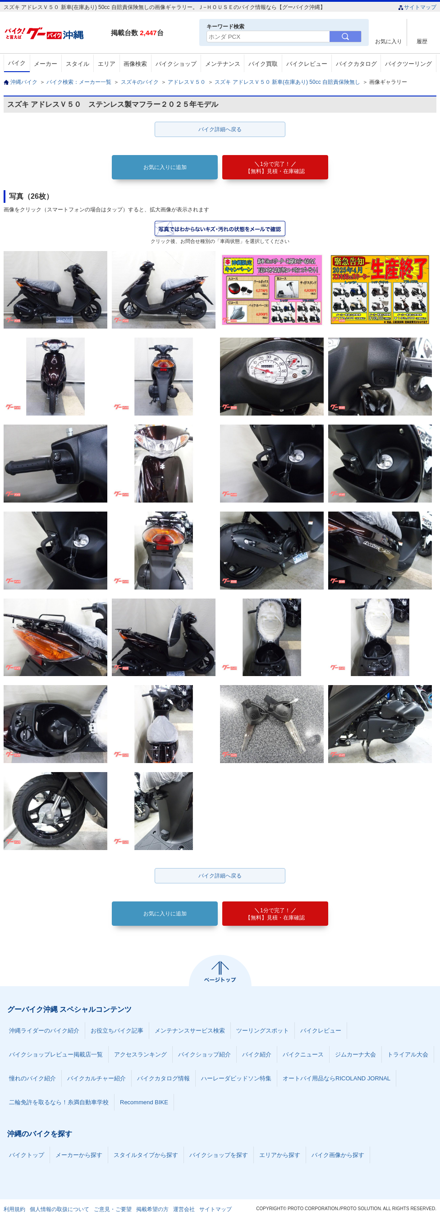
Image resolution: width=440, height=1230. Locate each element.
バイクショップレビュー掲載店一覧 (56, 1054)
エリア (106, 63)
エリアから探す (279, 1155)
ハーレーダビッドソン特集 (236, 1078)
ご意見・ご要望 (113, 1209)
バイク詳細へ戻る (220, 129)
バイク (17, 62)
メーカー (45, 63)
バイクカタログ (356, 63)
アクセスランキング (140, 1054)
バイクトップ (26, 1155)
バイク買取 (263, 63)
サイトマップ (417, 7)
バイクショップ (176, 63)
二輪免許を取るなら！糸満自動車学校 (59, 1102)
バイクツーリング (408, 63)
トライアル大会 (407, 1054)
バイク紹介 (256, 1054)
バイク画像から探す (338, 1155)
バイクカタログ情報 (163, 1078)
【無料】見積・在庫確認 (275, 167)
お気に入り (388, 41)
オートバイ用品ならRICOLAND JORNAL (336, 1078)
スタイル (77, 63)
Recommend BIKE (144, 1102)
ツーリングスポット (262, 1030)
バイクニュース (303, 1054)
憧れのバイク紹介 (32, 1078)
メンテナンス (222, 63)
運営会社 (184, 1209)
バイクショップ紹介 (204, 1054)
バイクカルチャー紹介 (96, 1078)
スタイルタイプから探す (146, 1155)
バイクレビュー (306, 63)
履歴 (422, 41)
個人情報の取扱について (59, 1209)
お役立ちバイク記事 (117, 1030)
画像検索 (135, 63)
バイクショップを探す (218, 1155)
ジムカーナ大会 (355, 1054)
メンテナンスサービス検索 (190, 1030)
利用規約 (14, 1209)
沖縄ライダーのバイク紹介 (44, 1030)
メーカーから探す (78, 1155)
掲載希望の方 (152, 1209)
